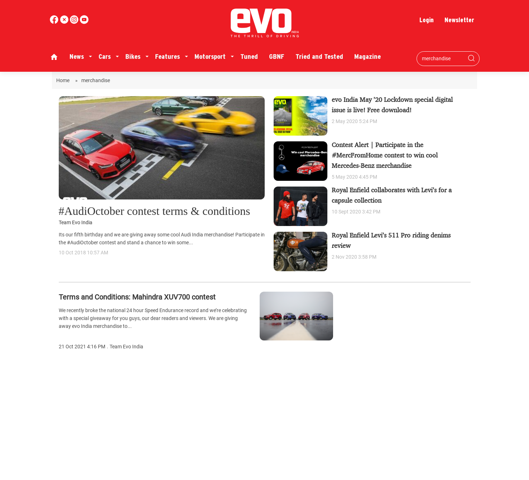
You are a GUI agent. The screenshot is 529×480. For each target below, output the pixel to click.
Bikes (132, 56)
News (76, 56)
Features (167, 56)
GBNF (276, 56)
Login (426, 20)
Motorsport (210, 56)
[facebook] (55, 22)
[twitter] (65, 22)
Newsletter (459, 20)
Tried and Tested (319, 56)
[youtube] (75, 22)
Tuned (249, 56)
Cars (104, 56)
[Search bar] (442, 58)
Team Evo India (75, 223)
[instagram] (84, 22)
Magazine (367, 56)
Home (64, 80)
